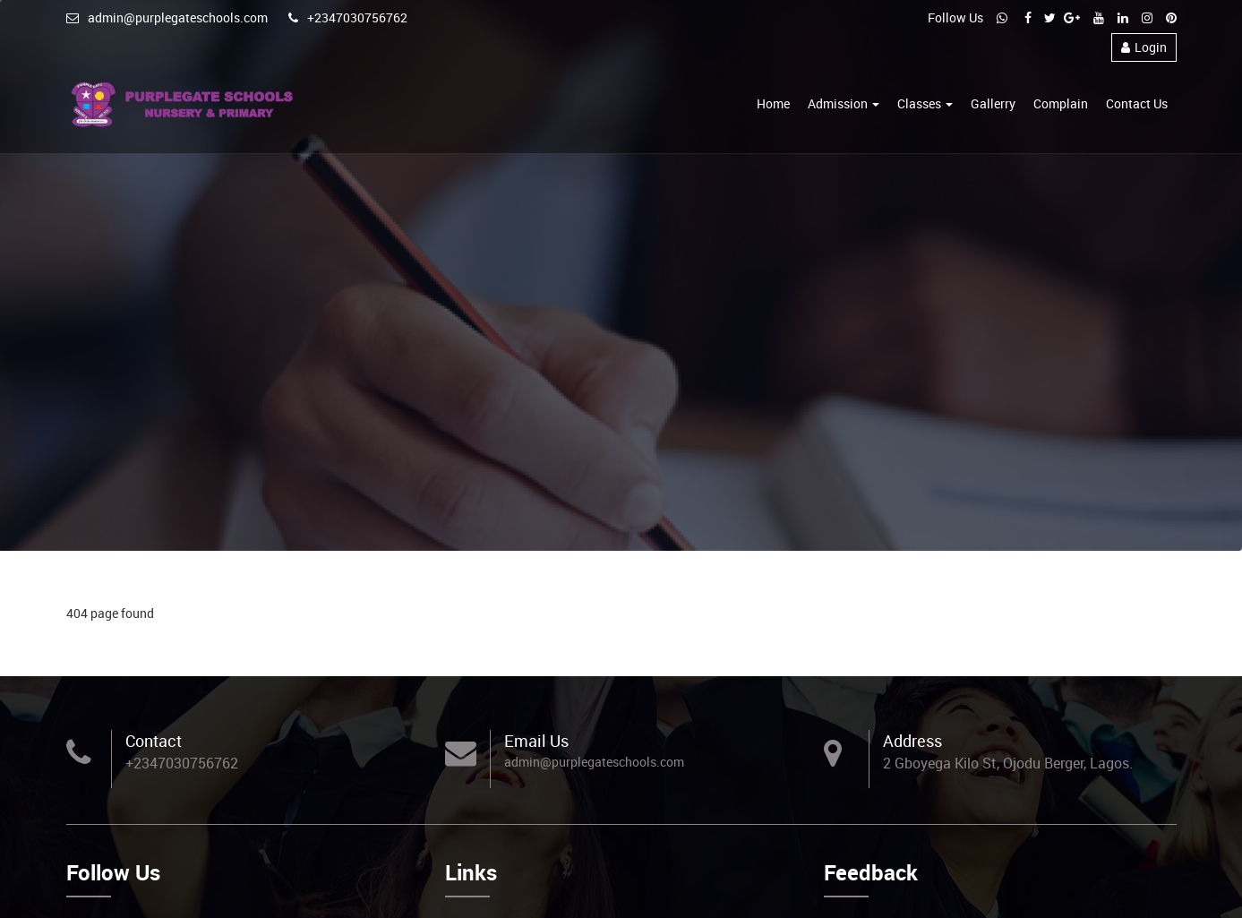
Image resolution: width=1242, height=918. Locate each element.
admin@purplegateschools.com (167, 17)
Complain (1060, 103)
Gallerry (993, 103)
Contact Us (1137, 103)
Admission (843, 103)
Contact (153, 740)
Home (773, 103)
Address (912, 740)
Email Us (536, 740)
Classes (925, 103)
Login (1144, 47)
